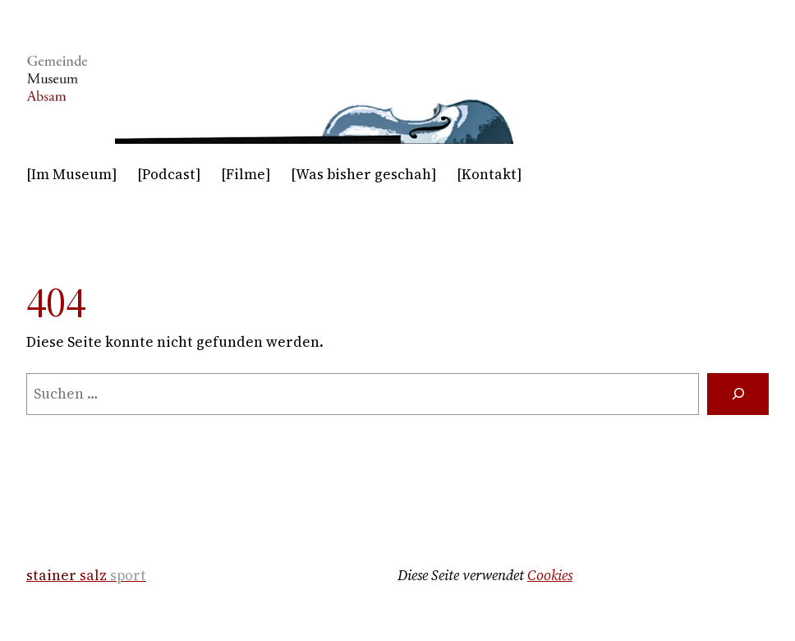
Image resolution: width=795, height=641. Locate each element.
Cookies (549, 575)
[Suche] (738, 394)
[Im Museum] (71, 174)
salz (86, 575)
